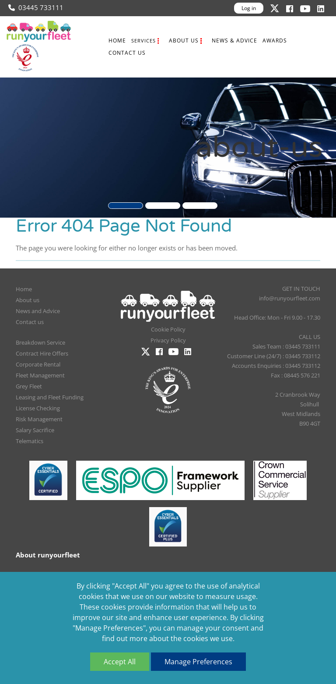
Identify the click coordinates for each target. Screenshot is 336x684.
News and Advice (38, 311)
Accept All (120, 661)
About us (184, 40)
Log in (249, 8)
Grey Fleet (29, 386)
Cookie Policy (168, 329)
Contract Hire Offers (42, 353)
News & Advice (234, 40)
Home (117, 40)
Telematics (29, 441)
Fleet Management (40, 375)
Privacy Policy (168, 340)
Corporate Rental (38, 364)
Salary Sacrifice (35, 430)
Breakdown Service (40, 342)
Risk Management (39, 419)
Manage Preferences (198, 661)
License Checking (38, 408)
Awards (274, 40)
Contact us (127, 52)
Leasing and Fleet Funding (50, 397)
